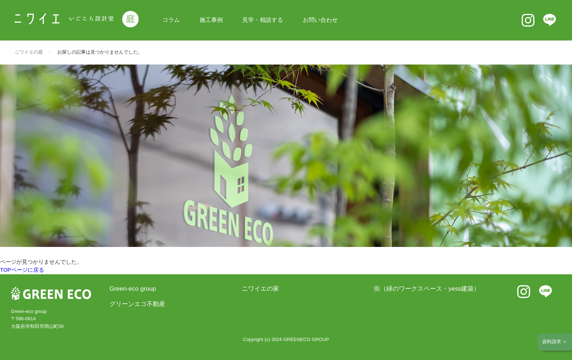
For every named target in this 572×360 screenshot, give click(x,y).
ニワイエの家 (260, 288)
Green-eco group (132, 288)
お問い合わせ (320, 20)
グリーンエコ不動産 (137, 304)
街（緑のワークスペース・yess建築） (427, 288)
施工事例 (211, 20)
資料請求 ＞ (554, 341)
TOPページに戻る (22, 270)
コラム (171, 20)
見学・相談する (262, 20)
